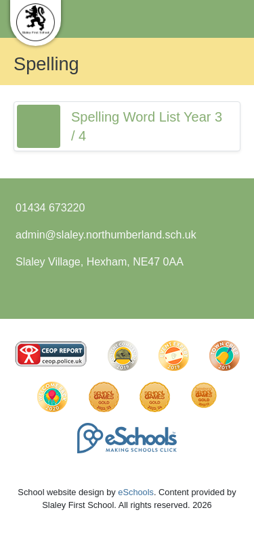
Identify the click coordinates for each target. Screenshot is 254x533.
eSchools (136, 492)
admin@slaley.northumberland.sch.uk (106, 234)
